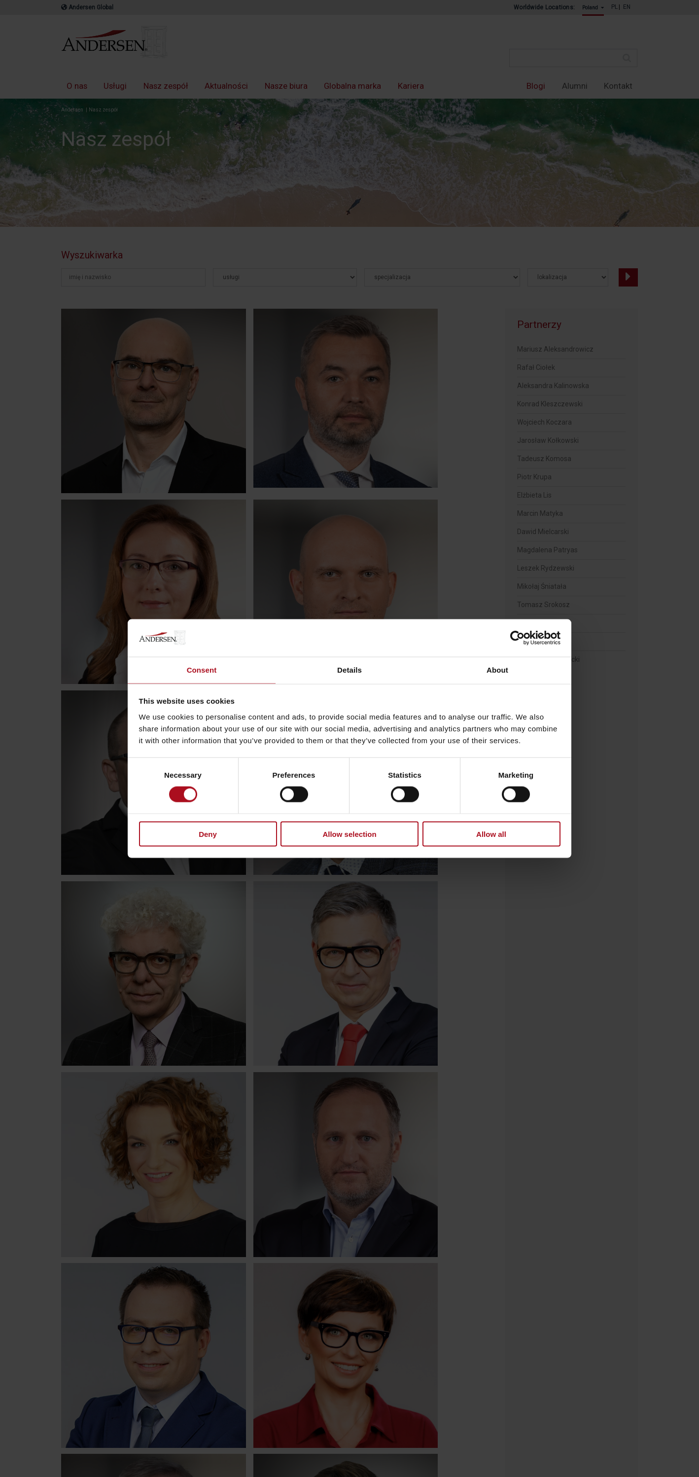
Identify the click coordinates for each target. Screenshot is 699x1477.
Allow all (491, 834)
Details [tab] (349, 669)
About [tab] (497, 669)
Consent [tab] (202, 669)
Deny (208, 834)
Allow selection (349, 834)
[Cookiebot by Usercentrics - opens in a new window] (517, 637)
